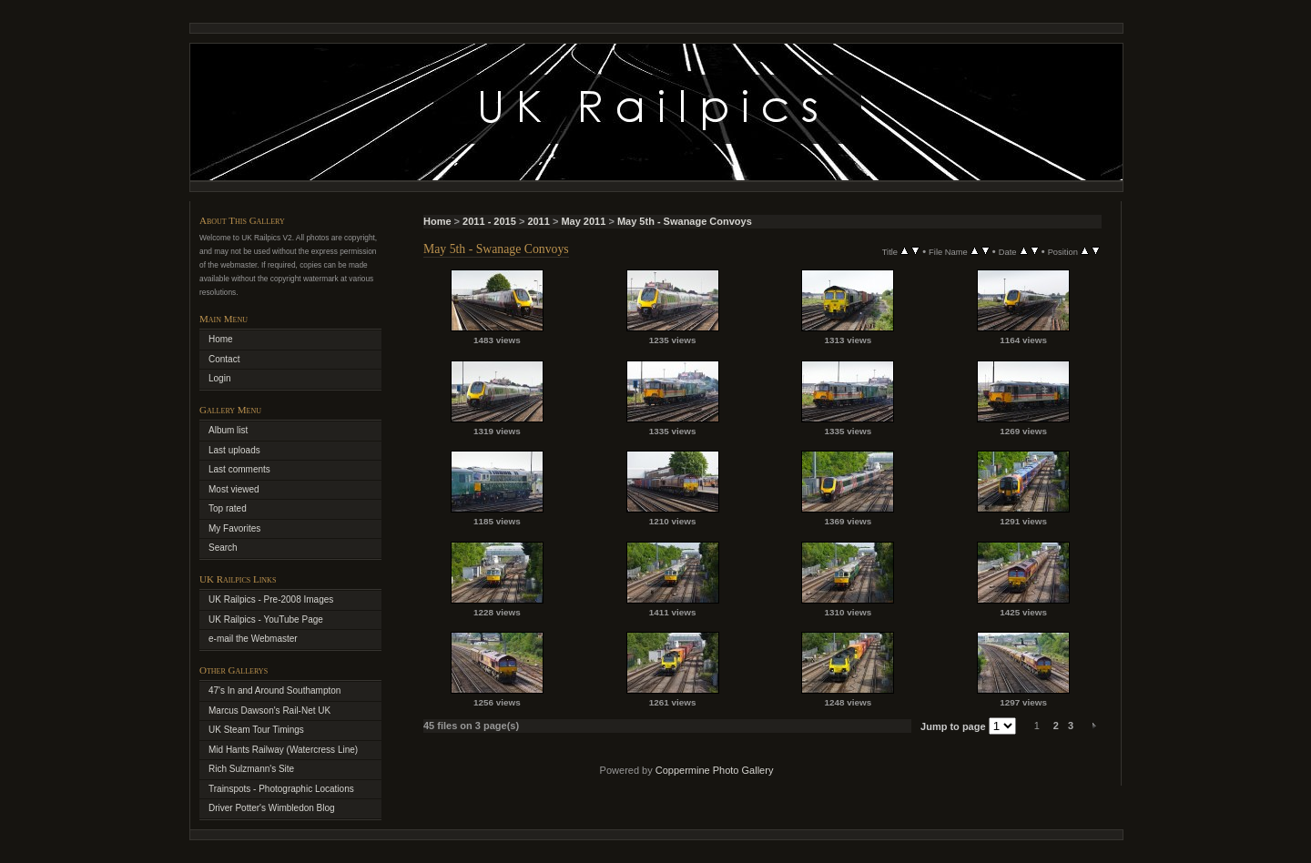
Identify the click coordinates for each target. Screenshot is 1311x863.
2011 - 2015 (489, 221)
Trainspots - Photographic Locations (281, 789)
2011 (538, 221)
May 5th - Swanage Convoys (684, 221)
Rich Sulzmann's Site (251, 769)
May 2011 (583, 221)
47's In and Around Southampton (274, 690)
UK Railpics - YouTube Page (265, 619)
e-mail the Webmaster (253, 639)
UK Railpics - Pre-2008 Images (270, 599)
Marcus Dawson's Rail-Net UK (269, 711)
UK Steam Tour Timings (256, 730)
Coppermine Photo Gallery (715, 770)
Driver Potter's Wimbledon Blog (271, 808)
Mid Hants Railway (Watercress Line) (283, 750)
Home (437, 221)
